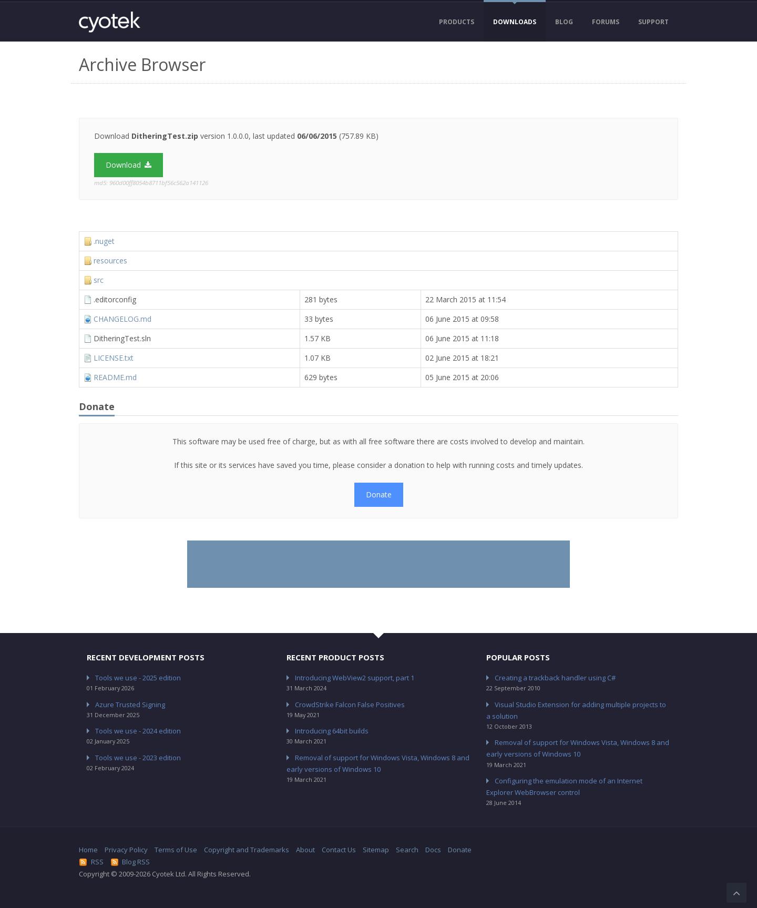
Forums (605, 21)
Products (456, 21)
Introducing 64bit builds (332, 731)
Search (407, 849)
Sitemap (376, 849)
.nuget (104, 241)
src (99, 280)
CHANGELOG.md (122, 319)
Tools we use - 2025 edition (138, 677)
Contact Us (339, 849)
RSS (91, 861)
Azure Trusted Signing (130, 704)
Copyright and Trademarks (246, 849)
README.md (115, 377)
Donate (379, 494)
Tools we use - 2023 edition (138, 757)
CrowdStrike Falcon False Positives (350, 704)
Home (88, 849)
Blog (564, 21)
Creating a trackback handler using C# (555, 677)
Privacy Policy (126, 849)
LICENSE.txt (114, 358)
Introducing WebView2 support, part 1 (354, 677)
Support (653, 21)
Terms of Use (176, 849)
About (305, 849)
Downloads (514, 21)
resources (110, 261)
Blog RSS (130, 861)
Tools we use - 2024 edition (138, 731)
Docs (433, 849)
